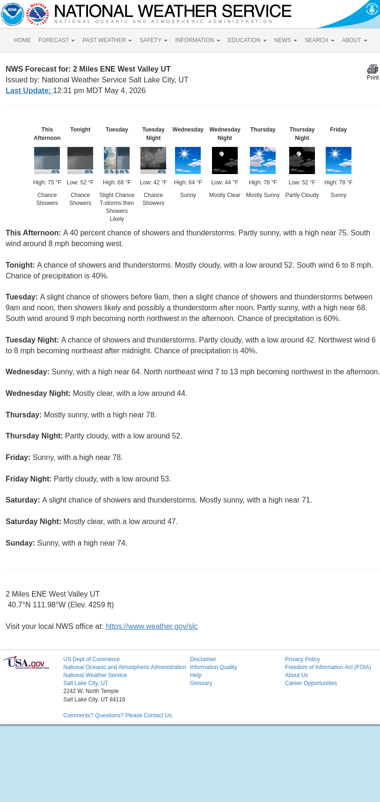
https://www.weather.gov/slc (152, 626)
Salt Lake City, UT (85, 683)
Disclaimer (203, 659)
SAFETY (153, 40)
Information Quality (213, 667)
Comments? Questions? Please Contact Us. (118, 715)
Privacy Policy (302, 659)
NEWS (285, 40)
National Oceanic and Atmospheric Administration (124, 667)
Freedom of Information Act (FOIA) (328, 667)
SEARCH (319, 40)
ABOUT (354, 40)
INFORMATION (197, 40)
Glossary (201, 683)
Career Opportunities (311, 683)
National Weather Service (95, 675)
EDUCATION (247, 40)
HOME (22, 40)
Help (196, 675)
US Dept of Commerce (91, 659)
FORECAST (56, 40)
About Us (296, 675)
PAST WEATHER (107, 40)
